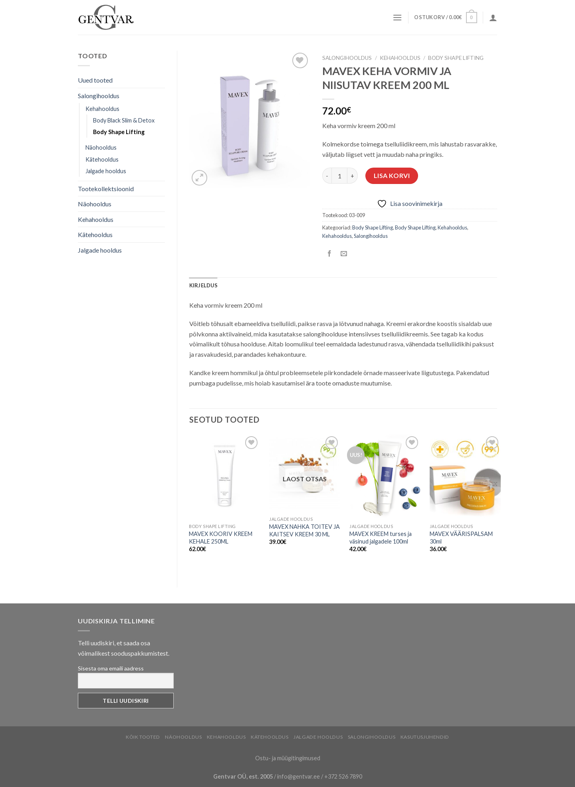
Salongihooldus (98, 95)
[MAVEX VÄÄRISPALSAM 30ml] (465, 477)
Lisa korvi (392, 175)
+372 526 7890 (343, 776)
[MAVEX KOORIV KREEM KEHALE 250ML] (224, 477)
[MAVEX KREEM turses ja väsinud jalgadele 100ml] (384, 477)
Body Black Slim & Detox (124, 120)
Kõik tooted (143, 737)
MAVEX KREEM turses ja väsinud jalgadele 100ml (380, 537)
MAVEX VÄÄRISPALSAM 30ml (461, 537)
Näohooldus (101, 147)
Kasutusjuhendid (425, 737)
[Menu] (397, 17)
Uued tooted (95, 80)
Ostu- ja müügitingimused (287, 758)
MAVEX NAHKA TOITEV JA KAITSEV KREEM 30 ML (304, 530)
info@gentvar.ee (298, 776)
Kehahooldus (102, 108)
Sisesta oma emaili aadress (111, 668)
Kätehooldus (102, 159)
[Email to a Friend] (344, 253)
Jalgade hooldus (105, 171)
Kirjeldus (203, 285)
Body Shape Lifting (119, 132)
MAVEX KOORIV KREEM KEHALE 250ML (220, 537)
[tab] (203, 285)
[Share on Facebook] (329, 253)
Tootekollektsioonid (106, 188)
